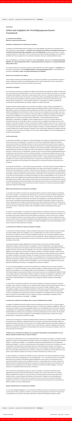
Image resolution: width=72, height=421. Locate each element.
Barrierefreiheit (53, 414)
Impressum (67, 414)
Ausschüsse (11, 19)
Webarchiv (5, 19)
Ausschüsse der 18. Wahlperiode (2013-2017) (25, 19)
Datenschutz (60, 414)
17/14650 (33, 296)
